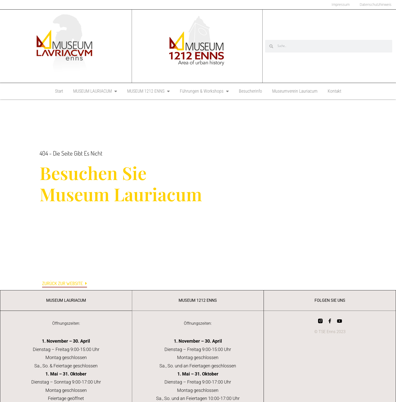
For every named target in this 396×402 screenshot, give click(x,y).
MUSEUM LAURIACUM (95, 91)
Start (59, 91)
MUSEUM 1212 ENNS (148, 91)
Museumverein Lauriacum (295, 91)
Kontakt (334, 91)
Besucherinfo (250, 91)
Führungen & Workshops (204, 91)
